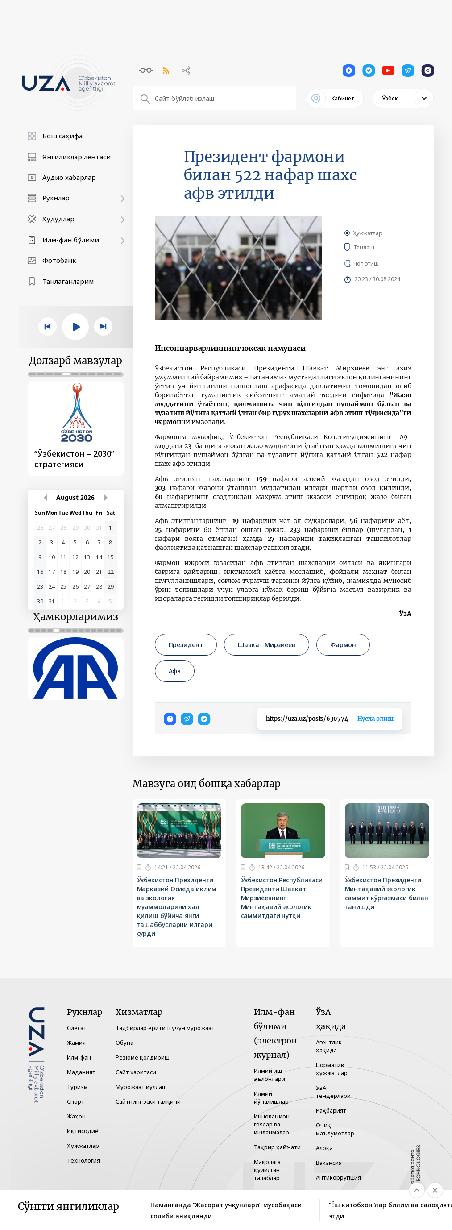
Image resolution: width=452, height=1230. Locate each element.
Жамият (78, 1043)
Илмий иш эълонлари (269, 1075)
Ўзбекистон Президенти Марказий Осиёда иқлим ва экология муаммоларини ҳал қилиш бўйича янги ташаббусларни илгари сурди (177, 907)
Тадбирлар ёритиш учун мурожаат (165, 1028)
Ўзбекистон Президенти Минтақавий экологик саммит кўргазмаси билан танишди (387, 893)
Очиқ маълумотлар (335, 1129)
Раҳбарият (331, 1110)
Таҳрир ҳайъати (277, 1147)
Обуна (124, 1043)
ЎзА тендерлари (333, 1092)
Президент (186, 644)
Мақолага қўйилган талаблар (267, 1170)
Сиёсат (77, 1028)
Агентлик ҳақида (329, 1046)
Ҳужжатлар (367, 233)
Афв (175, 671)
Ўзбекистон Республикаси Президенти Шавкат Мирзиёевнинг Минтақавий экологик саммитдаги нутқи (282, 898)
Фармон (343, 644)
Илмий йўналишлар (271, 1097)
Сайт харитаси (136, 1072)
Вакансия (329, 1163)
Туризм (77, 1087)
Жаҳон (76, 1116)
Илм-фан (79, 1057)
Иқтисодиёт (84, 1131)
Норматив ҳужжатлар (332, 1069)
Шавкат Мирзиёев (266, 644)
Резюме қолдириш (143, 1057)
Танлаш (377, 247)
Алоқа (324, 1148)
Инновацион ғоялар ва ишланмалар (272, 1124)
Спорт (75, 1101)
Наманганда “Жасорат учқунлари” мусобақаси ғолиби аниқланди (226, 1210)
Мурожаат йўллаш (141, 1087)
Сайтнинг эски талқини (148, 1101)
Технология (83, 1160)
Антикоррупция (338, 1177)
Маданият (81, 1072)
